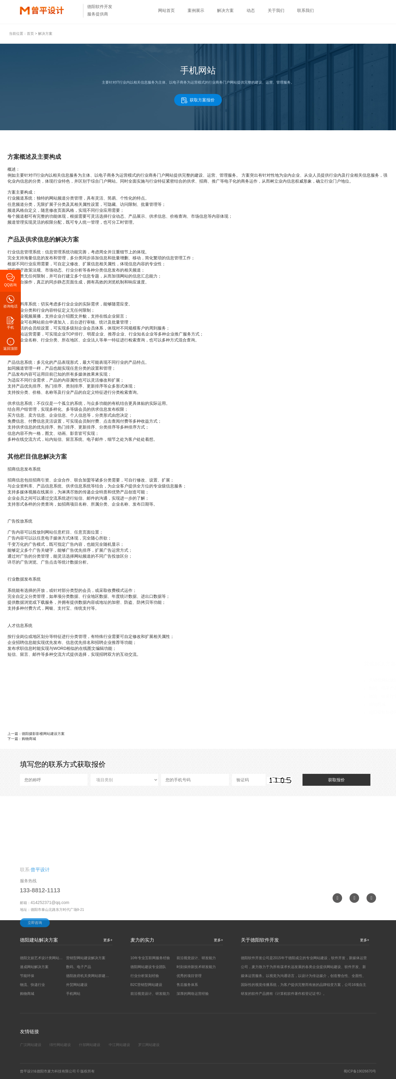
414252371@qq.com (50, 935)
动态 (251, 10)
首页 (30, 34)
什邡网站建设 (89, 1045)
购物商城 (235, 704)
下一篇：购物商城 (21, 739)
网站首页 (166, 10)
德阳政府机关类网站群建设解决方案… (96, 976)
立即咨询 (35, 955)
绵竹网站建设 (60, 1045)
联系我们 (305, 10)
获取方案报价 (198, 100)
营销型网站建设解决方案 (250, 680)
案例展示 (196, 10)
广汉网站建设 (30, 1045)
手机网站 (73, 994)
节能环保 (27, 976)
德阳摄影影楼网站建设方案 (252, 712)
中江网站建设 (119, 1045)
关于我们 (276, 10)
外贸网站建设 (77, 985)
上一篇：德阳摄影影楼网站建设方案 (36, 734)
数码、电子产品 (242, 688)
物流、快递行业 (242, 696)
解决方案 (225, 10)
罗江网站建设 (149, 1045)
